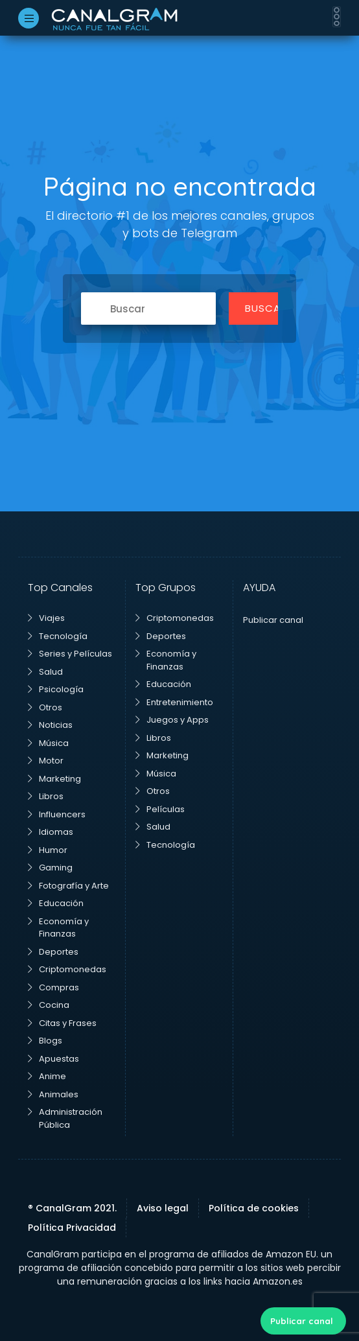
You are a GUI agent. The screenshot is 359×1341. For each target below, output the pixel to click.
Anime (47, 1076)
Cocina (48, 1005)
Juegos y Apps (172, 720)
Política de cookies (254, 1208)
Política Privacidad (72, 1227)
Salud (45, 672)
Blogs (45, 1040)
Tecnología (57, 636)
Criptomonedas (67, 969)
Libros (46, 796)
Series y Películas (70, 653)
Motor (46, 760)
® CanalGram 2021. (72, 1208)
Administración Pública (65, 1118)
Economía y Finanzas (58, 927)
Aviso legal (163, 1208)
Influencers (57, 814)
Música (48, 743)
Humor (47, 850)
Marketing (54, 779)
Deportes (53, 952)
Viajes (46, 618)
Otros (45, 707)
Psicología (56, 689)
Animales (53, 1094)
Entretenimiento (174, 702)
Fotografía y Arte (68, 886)
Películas (160, 809)
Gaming (50, 867)
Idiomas (50, 832)
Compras (53, 987)
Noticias (50, 725)
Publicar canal (301, 1321)
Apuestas (53, 1059)
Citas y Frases (62, 1023)
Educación (56, 903)
